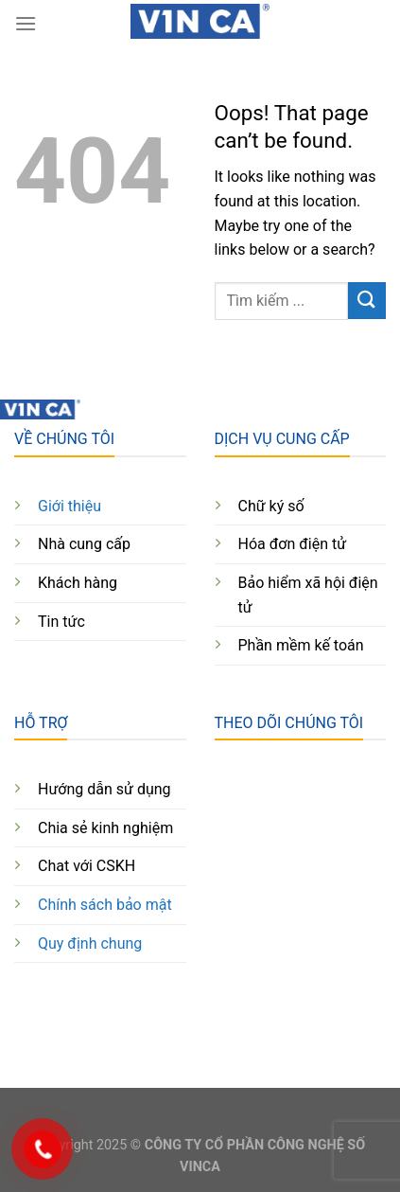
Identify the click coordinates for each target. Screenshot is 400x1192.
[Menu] (25, 23)
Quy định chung (90, 943)
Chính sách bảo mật (105, 905)
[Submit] (367, 300)
